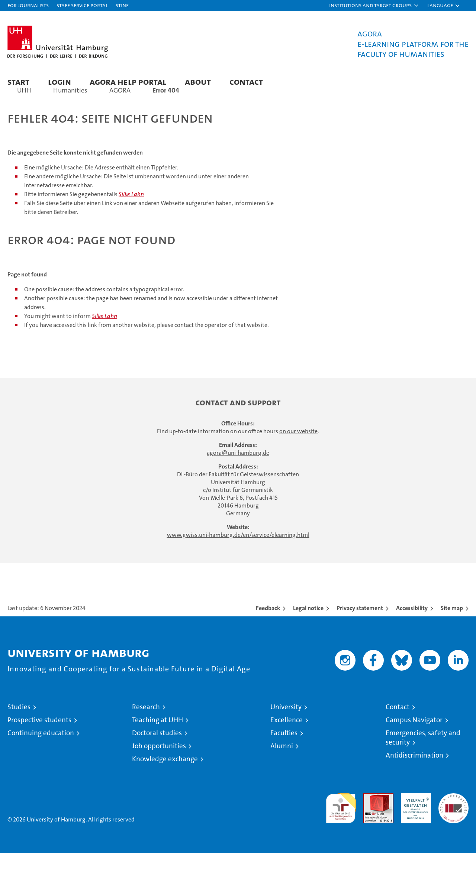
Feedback (268, 627)
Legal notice (308, 627)
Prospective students (39, 738)
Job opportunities (159, 764)
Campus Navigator (414, 738)
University (286, 725)
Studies (18, 725)
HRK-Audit (414, 816)
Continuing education (40, 751)
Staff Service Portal (82, 5)
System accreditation (453, 820)
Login (59, 81)
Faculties (284, 751)
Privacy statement (360, 627)
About (198, 81)
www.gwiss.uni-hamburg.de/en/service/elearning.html (238, 554)
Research (146, 725)
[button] (374, 5)
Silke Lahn (131, 213)
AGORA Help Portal (128, 81)
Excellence (286, 738)
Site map (452, 627)
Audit (370, 816)
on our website (298, 450)
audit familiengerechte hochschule (341, 824)
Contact (246, 81)
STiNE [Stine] (122, 5)
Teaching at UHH (157, 738)
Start (18, 81)
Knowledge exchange (165, 777)
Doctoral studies (157, 751)
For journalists (28, 5)
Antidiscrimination (414, 774)
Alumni (281, 764)
